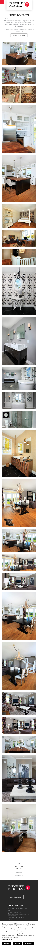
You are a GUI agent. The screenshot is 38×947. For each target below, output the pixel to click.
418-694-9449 (19, 917)
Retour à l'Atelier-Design (19, 35)
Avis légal (19, 873)
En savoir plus (7, 940)
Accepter (7, 943)
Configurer (28, 943)
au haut (19, 866)
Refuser (17, 943)
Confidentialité (19, 876)
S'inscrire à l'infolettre (15, 897)
